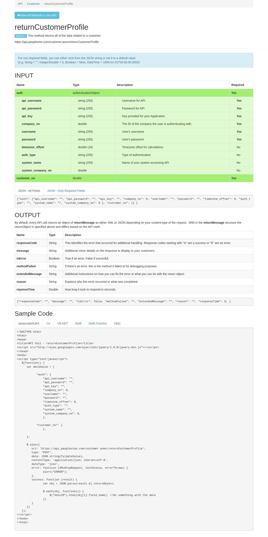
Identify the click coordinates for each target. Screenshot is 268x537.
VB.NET (62, 323)
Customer (33, 3)
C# (48, 323)
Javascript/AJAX (28, 323)
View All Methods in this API (37, 15)
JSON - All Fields (29, 190)
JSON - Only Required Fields (66, 190)
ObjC (117, 323)
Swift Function (98, 323)
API (20, 3)
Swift (78, 323)
